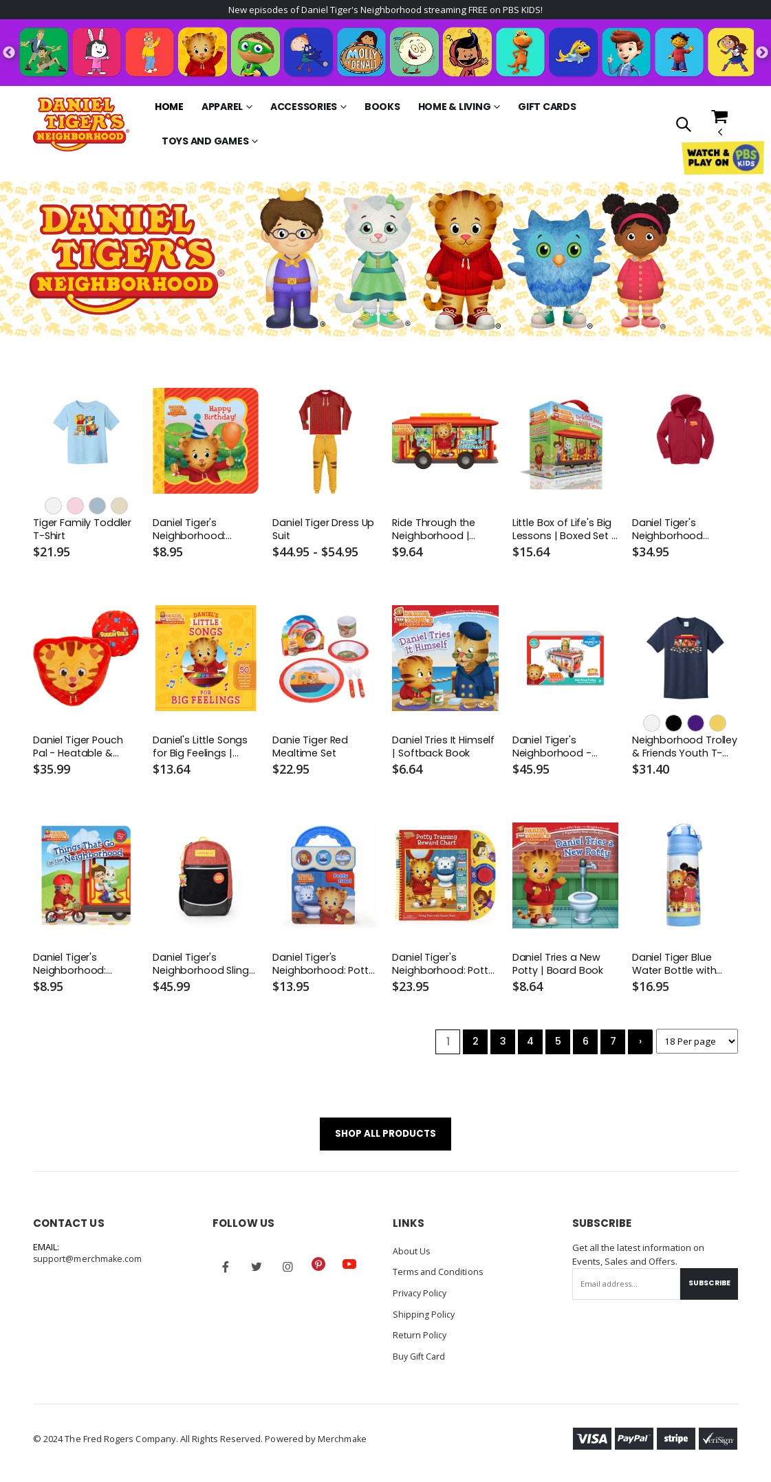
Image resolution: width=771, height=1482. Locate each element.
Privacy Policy (421, 1298)
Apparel (222, 108)
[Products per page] (696, 1045)
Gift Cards (547, 108)
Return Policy (420, 1339)
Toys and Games (205, 142)
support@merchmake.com (88, 1264)
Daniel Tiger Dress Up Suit (324, 531)
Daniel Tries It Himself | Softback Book (445, 749)
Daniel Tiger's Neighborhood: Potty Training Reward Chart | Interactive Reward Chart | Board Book (444, 968)
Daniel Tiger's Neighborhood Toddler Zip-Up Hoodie (669, 531)
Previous (9, 54)
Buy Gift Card (420, 1359)
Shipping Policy (424, 1318)
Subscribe (707, 1288)
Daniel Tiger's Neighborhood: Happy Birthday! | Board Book (195, 531)
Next (762, 54)
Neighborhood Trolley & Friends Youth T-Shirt (672, 750)
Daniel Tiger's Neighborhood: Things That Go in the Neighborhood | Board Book (82, 968)
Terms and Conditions (439, 1277)
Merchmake (343, 1442)
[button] (683, 126)
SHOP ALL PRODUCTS (385, 1139)
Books (382, 108)
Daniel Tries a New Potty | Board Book (558, 967)
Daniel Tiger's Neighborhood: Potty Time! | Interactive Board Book (324, 968)
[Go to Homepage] (81, 125)
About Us (412, 1256)
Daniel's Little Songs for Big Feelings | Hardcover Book (202, 750)
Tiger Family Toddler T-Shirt (83, 531)
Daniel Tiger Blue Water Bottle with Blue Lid (676, 968)
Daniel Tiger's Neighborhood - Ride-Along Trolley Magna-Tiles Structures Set (557, 750)
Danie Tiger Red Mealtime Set (311, 749)
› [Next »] (638, 1045)
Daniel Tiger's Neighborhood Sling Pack (201, 968)
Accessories (303, 108)
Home (169, 108)
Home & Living (454, 108)
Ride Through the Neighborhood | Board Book (435, 531)
